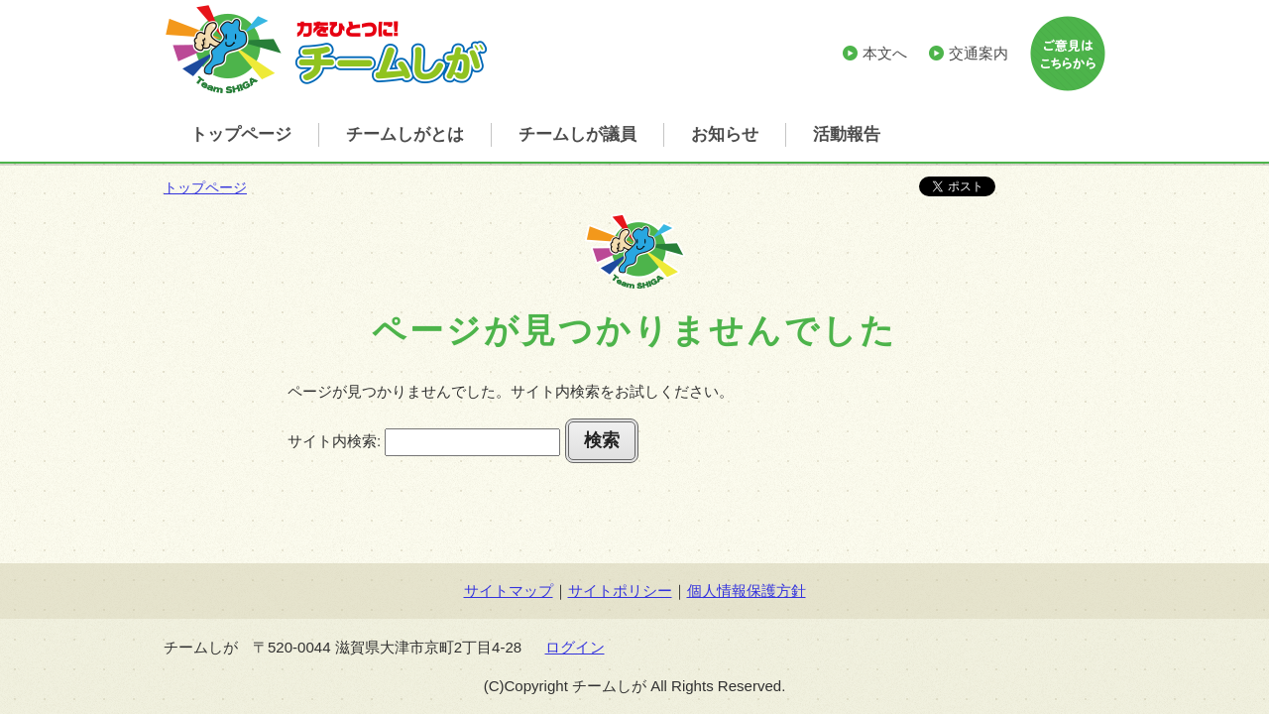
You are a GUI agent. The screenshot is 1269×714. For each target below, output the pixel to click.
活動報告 (846, 134)
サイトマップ (508, 590)
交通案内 (978, 53)
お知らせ (724, 134)
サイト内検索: (334, 440)
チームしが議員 (577, 134)
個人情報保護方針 (746, 590)
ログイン (575, 647)
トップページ (240, 134)
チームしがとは (405, 134)
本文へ (885, 53)
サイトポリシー (620, 590)
